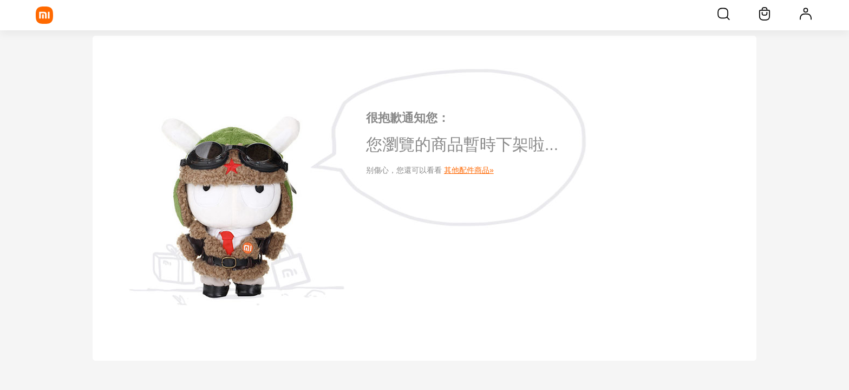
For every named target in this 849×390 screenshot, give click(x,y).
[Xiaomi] (44, 15)
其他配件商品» (469, 170)
